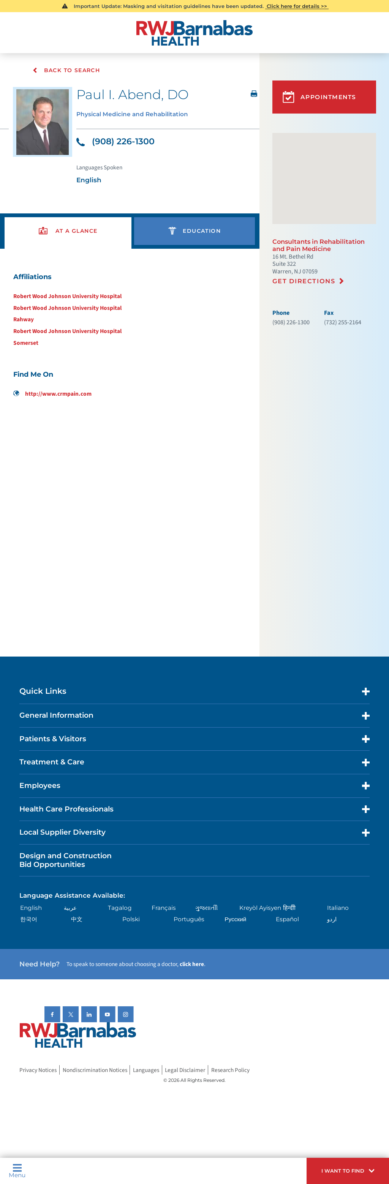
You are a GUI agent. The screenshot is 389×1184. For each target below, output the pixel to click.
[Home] (194, 33)
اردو (332, 920)
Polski (131, 920)
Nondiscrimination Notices (95, 1070)
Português (189, 920)
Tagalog (120, 908)
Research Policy (230, 1070)
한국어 (28, 920)
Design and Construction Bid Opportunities (65, 860)
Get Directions (303, 281)
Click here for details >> (297, 6)
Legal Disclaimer (185, 1070)
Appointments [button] (319, 97)
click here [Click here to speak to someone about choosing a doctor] (192, 964)
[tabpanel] (130, 335)
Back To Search (67, 70)
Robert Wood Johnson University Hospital (67, 296)
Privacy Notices (38, 1070)
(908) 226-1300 (115, 142)
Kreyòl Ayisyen (260, 908)
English (31, 908)
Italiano (338, 908)
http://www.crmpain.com (52, 394)
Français (164, 908)
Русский (235, 920)
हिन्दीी (289, 908)
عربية (70, 908)
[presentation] (68, 231)
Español (287, 920)
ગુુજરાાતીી (206, 908)
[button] (348, 1171)
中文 (76, 920)
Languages (146, 1070)
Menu (17, 1170)
